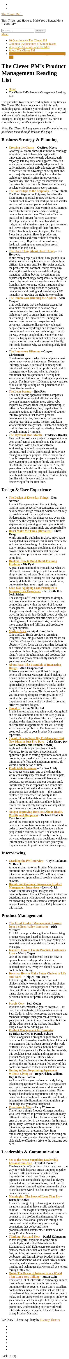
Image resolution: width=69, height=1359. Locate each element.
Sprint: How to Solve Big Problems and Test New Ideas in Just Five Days (36, 740)
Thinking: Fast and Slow (24, 1236)
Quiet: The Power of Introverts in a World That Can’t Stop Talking (35, 1275)
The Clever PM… (12, 14)
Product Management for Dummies (31, 1030)
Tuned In (14, 708)
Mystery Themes (50, 1319)
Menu (4, 34)
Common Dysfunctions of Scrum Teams (32, 43)
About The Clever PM (22, 50)
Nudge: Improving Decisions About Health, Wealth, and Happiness (36, 813)
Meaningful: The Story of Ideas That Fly (34, 1196)
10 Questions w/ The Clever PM (28, 40)
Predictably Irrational (22, 768)
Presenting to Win (20, 1107)
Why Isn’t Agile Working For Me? (29, 47)
